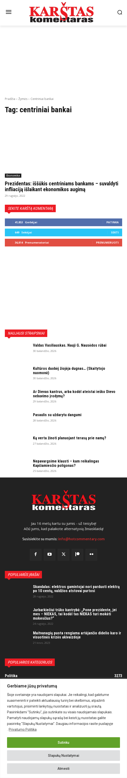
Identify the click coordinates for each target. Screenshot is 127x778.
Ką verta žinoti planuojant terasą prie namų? (69, 438)
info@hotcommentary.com (81, 539)
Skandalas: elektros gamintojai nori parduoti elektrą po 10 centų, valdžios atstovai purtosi (76, 588)
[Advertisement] (63, 60)
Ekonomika (13, 175)
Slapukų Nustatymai (63, 755)
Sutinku (63, 742)
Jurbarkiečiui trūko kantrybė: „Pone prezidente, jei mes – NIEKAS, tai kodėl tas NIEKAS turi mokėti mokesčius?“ (75, 614)
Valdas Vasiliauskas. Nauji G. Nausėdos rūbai (69, 345)
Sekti (115, 232)
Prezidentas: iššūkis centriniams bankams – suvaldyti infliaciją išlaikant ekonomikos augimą (61, 186)
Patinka (112, 222)
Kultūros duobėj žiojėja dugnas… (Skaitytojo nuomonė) (69, 370)
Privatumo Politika (23, 729)
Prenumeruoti (107, 242)
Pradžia (10, 99)
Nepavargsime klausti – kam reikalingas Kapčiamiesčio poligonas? (66, 463)
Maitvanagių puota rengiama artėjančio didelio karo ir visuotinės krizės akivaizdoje (77, 635)
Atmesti (63, 769)
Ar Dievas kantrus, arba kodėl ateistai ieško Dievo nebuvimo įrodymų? (74, 393)
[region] (63, 728)
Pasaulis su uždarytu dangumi (57, 415)
